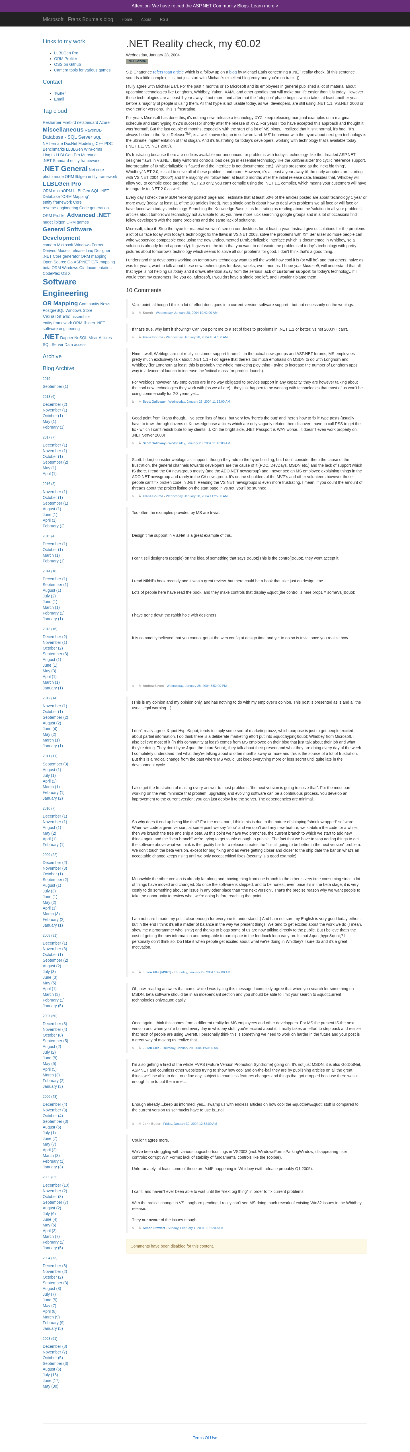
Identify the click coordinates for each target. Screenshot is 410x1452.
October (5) (53, 1357)
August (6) (52, 1369)
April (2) (50, 781)
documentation (98, 267)
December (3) (55, 1023)
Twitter (60, 93)
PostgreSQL (53, 310)
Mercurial (89, 155)
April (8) (50, 1311)
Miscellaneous (63, 129)
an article (176, 72)
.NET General (65, 169)
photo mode (53, 176)
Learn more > (264, 5)
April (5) (50, 1069)
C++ (99, 143)
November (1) (55, 410)
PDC (108, 143)
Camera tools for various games (82, 70)
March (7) (51, 1236)
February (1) (54, 427)
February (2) (54, 526)
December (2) (55, 404)
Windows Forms (88, 245)
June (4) (50, 728)
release (78, 250)
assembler (81, 316)
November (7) (55, 1352)
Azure (104, 122)
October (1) (53, 415)
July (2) (49, 596)
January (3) (53, 1086)
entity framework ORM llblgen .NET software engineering (74, 326)
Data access (76, 344)
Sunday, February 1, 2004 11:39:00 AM (195, 1228)
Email (59, 99)
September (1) (55, 386)
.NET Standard (56, 160)
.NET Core (52, 256)
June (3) (50, 977)
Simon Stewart (154, 1228)
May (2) (49, 734)
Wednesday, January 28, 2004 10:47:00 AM (197, 337)
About (146, 19)
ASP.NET (82, 262)
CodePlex (51, 273)
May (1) (49, 421)
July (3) (49, 891)
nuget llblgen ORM (59, 222)
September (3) (55, 654)
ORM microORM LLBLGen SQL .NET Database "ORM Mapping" (76, 194)
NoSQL (80, 337)
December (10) (56, 1185)
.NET (51, 337)
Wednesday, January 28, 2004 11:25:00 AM (197, 496)
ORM (56, 267)
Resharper (52, 122)
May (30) (50, 1386)
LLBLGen (74, 149)
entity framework (84, 160)
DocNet (70, 143)
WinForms (93, 149)
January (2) (53, 798)
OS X (66, 273)
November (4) (55, 1029)
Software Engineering (66, 287)
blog (233, 72)
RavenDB (93, 130)
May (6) (49, 1225)
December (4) (55, 1104)
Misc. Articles (100, 337)
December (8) (55, 1265)
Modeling (86, 143)
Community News (94, 304)
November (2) (55, 1191)
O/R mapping (103, 262)
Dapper (66, 337)
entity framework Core (62, 202)
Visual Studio (57, 316)
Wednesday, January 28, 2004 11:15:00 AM (199, 401)
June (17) (51, 1380)
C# (81, 267)
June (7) (50, 1138)
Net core (96, 169)
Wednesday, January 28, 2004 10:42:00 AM (187, 312)
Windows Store (78, 310)
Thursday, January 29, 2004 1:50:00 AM (190, 1048)
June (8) (50, 1058)
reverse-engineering (60, 208)
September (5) (55, 1041)
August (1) (52, 509)
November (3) (55, 868)
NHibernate (53, 143)
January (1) (53, 619)
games (83, 222)
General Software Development (67, 233)
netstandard (87, 122)
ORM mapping (93, 256)
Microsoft (53, 19)
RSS (164, 19)
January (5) (53, 1006)
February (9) (54, 1322)
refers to (160, 72)
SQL (97, 137)
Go (70, 262)
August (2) (52, 723)
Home (127, 19)
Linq (89, 250)
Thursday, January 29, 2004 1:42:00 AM (202, 972)
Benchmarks (54, 149)
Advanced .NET (89, 215)
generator (71, 256)
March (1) (51, 555)
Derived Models (56, 250)
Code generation (94, 208)
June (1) (50, 514)
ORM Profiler (65, 58)
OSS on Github (67, 64)
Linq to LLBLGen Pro (61, 155)
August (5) (52, 1127)
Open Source (54, 262)
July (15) (50, 1375)
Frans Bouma (153, 337)
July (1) (49, 775)
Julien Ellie (151, 1048)
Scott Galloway (154, 401)
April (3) (50, 1230)
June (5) (50, 1300)
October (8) (53, 1035)
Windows (70, 267)
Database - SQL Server (67, 137)
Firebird (69, 122)
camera (49, 245)
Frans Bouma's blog (90, 19)
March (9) (51, 1317)
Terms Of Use (205, 1437)
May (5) (49, 983)
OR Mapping (60, 303)
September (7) (55, 1202)
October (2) (53, 648)
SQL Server (53, 344)
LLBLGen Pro (66, 53)
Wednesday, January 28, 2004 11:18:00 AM (199, 443)
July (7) (49, 1294)
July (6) (49, 1213)
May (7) (49, 1144)
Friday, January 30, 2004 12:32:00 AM (190, 1123)
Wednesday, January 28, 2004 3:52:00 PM (197, 685)
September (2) (55, 462)
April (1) (50, 473)
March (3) (51, 914)
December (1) (55, 445)
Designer (102, 250)
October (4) (53, 1115)
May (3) (49, 671)
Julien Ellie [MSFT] (157, 972)
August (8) (52, 1288)
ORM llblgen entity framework (91, 176)
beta (46, 267)
